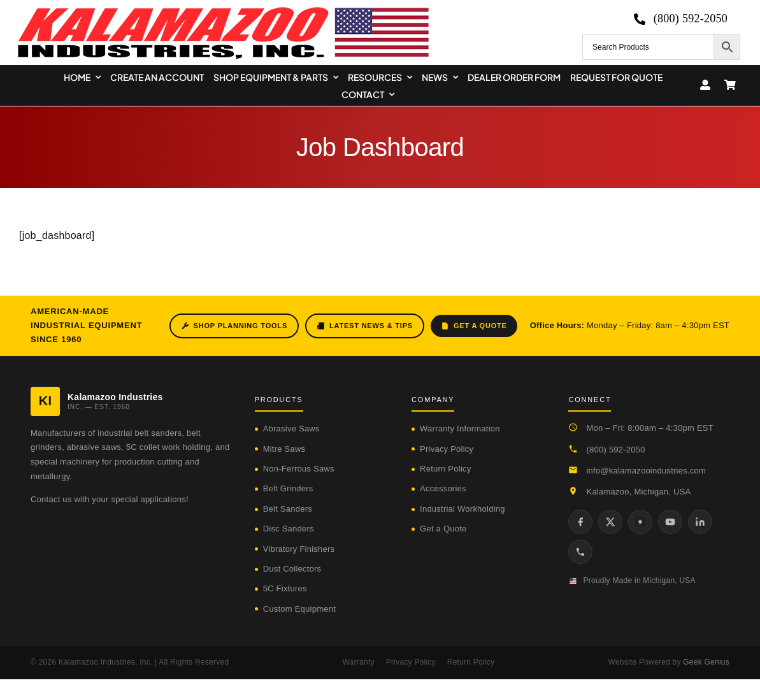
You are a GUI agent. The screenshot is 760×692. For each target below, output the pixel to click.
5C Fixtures (285, 588)
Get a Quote (474, 326)
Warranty (359, 662)
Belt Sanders (287, 509)
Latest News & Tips (365, 326)
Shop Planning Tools (234, 326)
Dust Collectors (292, 568)
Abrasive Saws (291, 428)
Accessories (443, 488)
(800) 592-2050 (615, 449)
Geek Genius (706, 662)
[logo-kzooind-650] (223, 11)
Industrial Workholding (462, 509)
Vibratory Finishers (299, 549)
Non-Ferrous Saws (298, 468)
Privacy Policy (446, 449)
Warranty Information (460, 428)
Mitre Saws (284, 449)
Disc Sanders (288, 528)
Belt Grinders (288, 488)
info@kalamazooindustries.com (646, 470)
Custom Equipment (299, 609)
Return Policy (445, 468)
